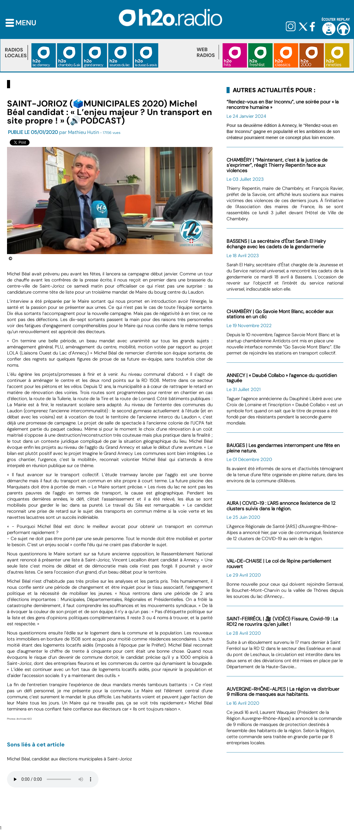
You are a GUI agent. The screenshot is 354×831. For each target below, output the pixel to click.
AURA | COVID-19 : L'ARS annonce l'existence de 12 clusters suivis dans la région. (281, 506)
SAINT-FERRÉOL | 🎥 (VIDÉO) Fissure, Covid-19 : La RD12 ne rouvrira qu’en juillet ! (282, 621)
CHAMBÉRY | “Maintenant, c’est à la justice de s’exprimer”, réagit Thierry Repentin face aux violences (277, 165)
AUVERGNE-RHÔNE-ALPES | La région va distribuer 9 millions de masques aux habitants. (283, 692)
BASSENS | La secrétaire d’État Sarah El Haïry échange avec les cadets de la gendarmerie (276, 244)
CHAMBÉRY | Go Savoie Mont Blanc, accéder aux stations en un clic (280, 314)
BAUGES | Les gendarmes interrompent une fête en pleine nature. (283, 448)
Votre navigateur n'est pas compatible (52, 779)
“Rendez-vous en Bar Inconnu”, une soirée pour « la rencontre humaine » (283, 104)
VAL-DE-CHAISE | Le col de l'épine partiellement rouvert (279, 564)
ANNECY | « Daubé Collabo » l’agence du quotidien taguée (282, 378)
